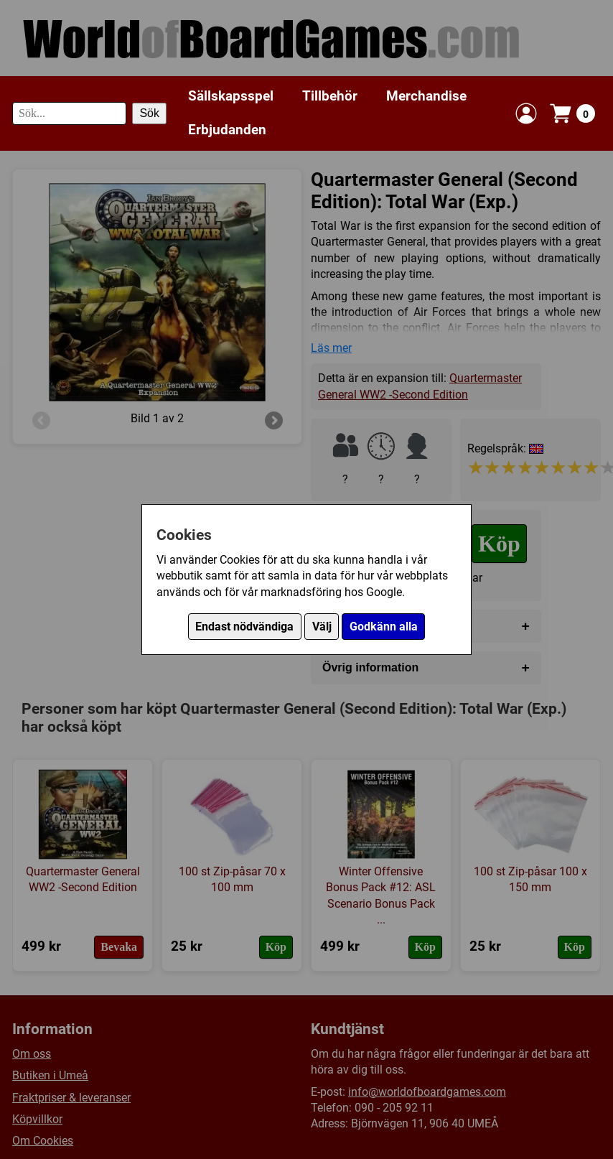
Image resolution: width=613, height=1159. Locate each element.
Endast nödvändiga (244, 626)
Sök (149, 113)
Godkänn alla (384, 626)
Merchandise (426, 96)
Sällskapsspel (230, 96)
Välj (322, 626)
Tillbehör (329, 96)
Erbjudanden (227, 129)
